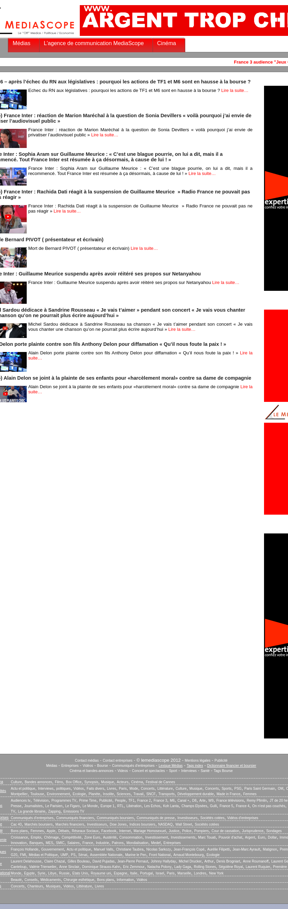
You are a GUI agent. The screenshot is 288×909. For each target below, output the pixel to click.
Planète (94, 794)
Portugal (146, 873)
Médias (21, 43)
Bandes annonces (38, 782)
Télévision (41, 800)
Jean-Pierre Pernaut (132, 861)
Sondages (273, 831)
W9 (211, 800)
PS (73, 855)
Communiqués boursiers (115, 818)
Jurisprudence (252, 831)
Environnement (58, 794)
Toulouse (37, 794)
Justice (174, 831)
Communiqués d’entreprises (32, 818)
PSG (237, 788)
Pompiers (201, 831)
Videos (122, 771)
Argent (250, 837)
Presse (16, 806)
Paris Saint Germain (260, 788)
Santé (205, 771)
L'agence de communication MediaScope (94, 43)
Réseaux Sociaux (85, 831)
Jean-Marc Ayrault (246, 849)
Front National (160, 855)
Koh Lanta (171, 806)
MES (49, 843)
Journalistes (33, 806)
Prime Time (88, 800)
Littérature (165, 788)
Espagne (120, 873)
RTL (120, 806)
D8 (194, 800)
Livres (111, 788)
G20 (14, 855)
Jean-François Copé (189, 849)
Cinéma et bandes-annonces (91, 771)
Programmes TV (63, 800)
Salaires (73, 843)
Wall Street (183, 824)
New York (216, 873)
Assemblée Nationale (106, 855)
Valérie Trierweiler (42, 867)
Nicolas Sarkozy (158, 849)
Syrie (42, 873)
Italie (133, 873)
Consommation (130, 837)
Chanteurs (35, 886)
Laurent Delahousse (26, 861)
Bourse (102, 766)
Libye (52, 873)
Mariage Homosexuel (150, 831)
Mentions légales (198, 760)
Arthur (209, 861)
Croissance (19, 837)
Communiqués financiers (75, 818)
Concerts (147, 788)
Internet (125, 831)
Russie (64, 873)
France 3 (160, 800)
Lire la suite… (234, 90)
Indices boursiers (142, 824)
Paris (123, 788)
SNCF (150, 794)
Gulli (213, 806)
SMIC (60, 843)
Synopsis (91, 782)
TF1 (131, 800)
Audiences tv (20, 800)
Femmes (249, 794)
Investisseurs (187, 818)
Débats (63, 831)
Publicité (220, 760)
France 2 (144, 800)
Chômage (51, 837)
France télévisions (230, 800)
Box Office (74, 782)
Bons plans (19, 831)
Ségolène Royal (231, 867)
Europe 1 (108, 806)
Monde (16, 873)
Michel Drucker (190, 861)
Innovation (19, 843)
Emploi (36, 837)
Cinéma (166, 43)
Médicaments (50, 880)
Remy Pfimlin (257, 800)
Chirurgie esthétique (79, 880)
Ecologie (79, 794)
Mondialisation (137, 843)
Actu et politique (23, 788)
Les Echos (152, 806)
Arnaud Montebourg (188, 855)
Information (125, 880)
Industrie (102, 843)
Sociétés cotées (212, 818)
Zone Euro (92, 837)
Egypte (29, 873)
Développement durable (195, 794)
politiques (63, 788)
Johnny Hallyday (163, 861)
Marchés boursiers (38, 824)
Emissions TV (73, 811)
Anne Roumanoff (255, 861)
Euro (261, 837)
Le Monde (90, 806)
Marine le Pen (135, 855)
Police (186, 831)
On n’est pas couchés (268, 806)
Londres (200, 873)
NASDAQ (165, 824)
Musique (107, 782)
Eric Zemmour (134, 867)
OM (280, 788)
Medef (156, 843)
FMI (23, 855)
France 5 (226, 806)
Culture (16, 782)
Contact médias (87, 760)
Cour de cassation (225, 831)
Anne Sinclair (69, 867)
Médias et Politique (43, 855)
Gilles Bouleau (78, 861)
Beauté (16, 880)
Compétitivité (72, 837)
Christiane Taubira (129, 849)
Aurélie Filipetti (218, 849)
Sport (173, 771)
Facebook (108, 831)
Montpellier (19, 794)
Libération (133, 806)
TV (13, 811)
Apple (51, 831)
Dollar (272, 837)
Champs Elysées (194, 806)
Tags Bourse (223, 771)
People (120, 800)
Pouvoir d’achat (230, 837)
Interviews (189, 771)
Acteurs (122, 782)
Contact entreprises (118, 760)
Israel (159, 873)
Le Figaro (72, 806)
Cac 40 (16, 824)
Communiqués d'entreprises (133, 766)
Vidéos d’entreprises (242, 818)
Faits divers (95, 788)
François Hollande (25, 849)
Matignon (270, 849)
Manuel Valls (103, 849)
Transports (167, 794)
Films (59, 782)
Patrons (118, 843)
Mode (133, 788)
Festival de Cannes (160, 782)
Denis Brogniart (228, 861)
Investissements (183, 837)
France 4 (242, 806)
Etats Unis (80, 873)
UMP (64, 855)
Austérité (109, 837)
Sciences (124, 794)
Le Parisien (53, 806)
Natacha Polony (159, 867)
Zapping (54, 811)
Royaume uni (101, 873)
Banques (36, 843)
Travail (138, 794)
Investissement (156, 837)
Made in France (228, 794)
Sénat (82, 855)
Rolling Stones (205, 867)
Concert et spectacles (148, 771)
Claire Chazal (54, 861)
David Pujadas (103, 861)
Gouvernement (52, 849)
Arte (202, 800)
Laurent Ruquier (258, 867)
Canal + (183, 800)
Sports (226, 788)
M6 (172, 800)
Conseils (30, 880)
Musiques (53, 886)
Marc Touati (207, 837)
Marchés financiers (69, 824)
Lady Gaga (182, 867)
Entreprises (70, 766)
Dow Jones (118, 824)
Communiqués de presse (156, 818)
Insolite (108, 794)
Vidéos (88, 766)
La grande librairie (31, 811)
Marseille (184, 873)
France (88, 843)
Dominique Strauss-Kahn (101, 867)
